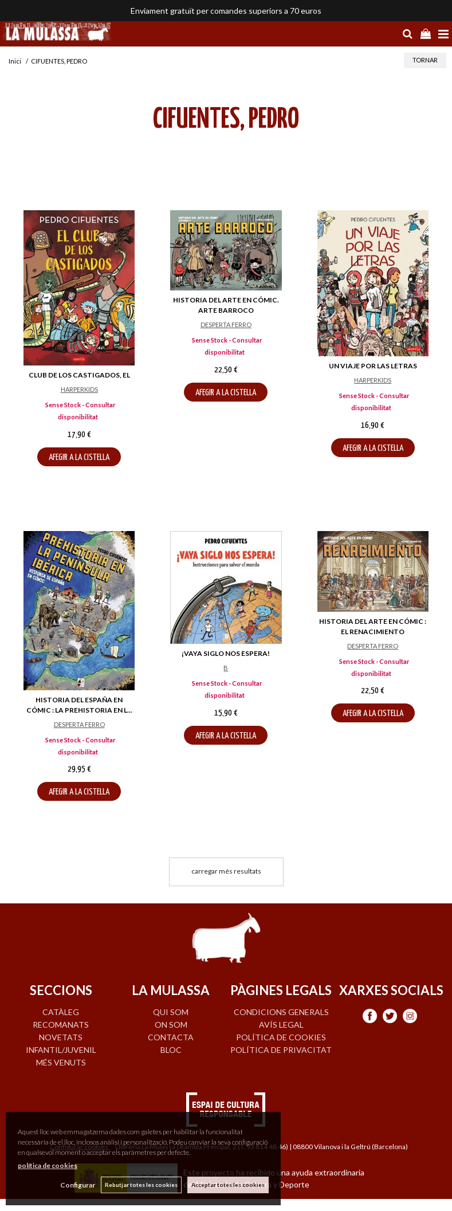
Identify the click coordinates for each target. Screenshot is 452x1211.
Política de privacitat (281, 1050)
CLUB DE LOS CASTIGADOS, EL (79, 375)
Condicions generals (281, 1012)
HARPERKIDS (79, 389)
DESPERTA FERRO (226, 324)
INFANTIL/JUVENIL (61, 1050)
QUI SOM (170, 1012)
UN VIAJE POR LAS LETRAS (373, 365)
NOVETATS (60, 1037)
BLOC (171, 1050)
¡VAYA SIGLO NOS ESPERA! (226, 653)
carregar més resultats (226, 871)
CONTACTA (171, 1037)
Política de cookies (281, 1037)
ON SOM (171, 1024)
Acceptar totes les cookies (228, 1184)
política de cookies (47, 1165)
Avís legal (281, 1024)
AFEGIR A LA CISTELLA (79, 457)
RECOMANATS (61, 1024)
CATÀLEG (60, 1012)
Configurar (77, 1185)
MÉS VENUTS (61, 1062)
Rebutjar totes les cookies (141, 1184)
